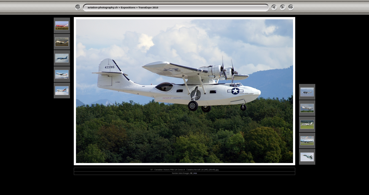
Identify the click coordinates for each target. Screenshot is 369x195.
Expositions (128, 7)
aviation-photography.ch (103, 7)
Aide (195, 173)
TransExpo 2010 (148, 7)
